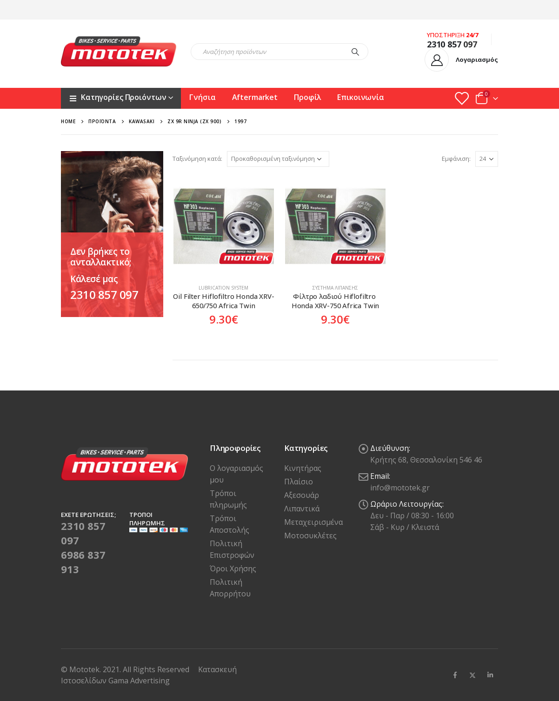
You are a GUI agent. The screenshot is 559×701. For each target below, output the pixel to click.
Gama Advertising (139, 680)
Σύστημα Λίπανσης (335, 287)
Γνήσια (202, 97)
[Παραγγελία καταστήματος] (278, 159)
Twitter (472, 675)
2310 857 (444, 44)
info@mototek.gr (400, 488)
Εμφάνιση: (456, 158)
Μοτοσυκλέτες (310, 535)
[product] (224, 226)
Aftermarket (255, 97)
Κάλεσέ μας (94, 279)
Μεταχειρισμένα (313, 522)
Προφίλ (307, 97)
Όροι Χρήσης (233, 568)
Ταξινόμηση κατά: (197, 158)
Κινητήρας (302, 468)
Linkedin (490, 675)
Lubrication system (223, 287)
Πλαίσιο (298, 481)
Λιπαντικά (301, 508)
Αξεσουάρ (301, 495)
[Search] (355, 52)
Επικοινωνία (360, 97)
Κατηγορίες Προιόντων (117, 97)
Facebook (455, 675)
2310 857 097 (104, 294)
